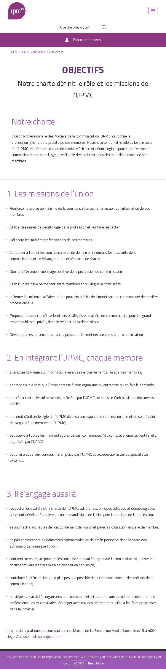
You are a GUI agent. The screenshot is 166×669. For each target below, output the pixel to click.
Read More (96, 663)
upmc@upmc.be (50, 636)
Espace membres (87, 40)
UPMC (17, 10)
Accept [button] (79, 663)
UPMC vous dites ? (35, 51)
